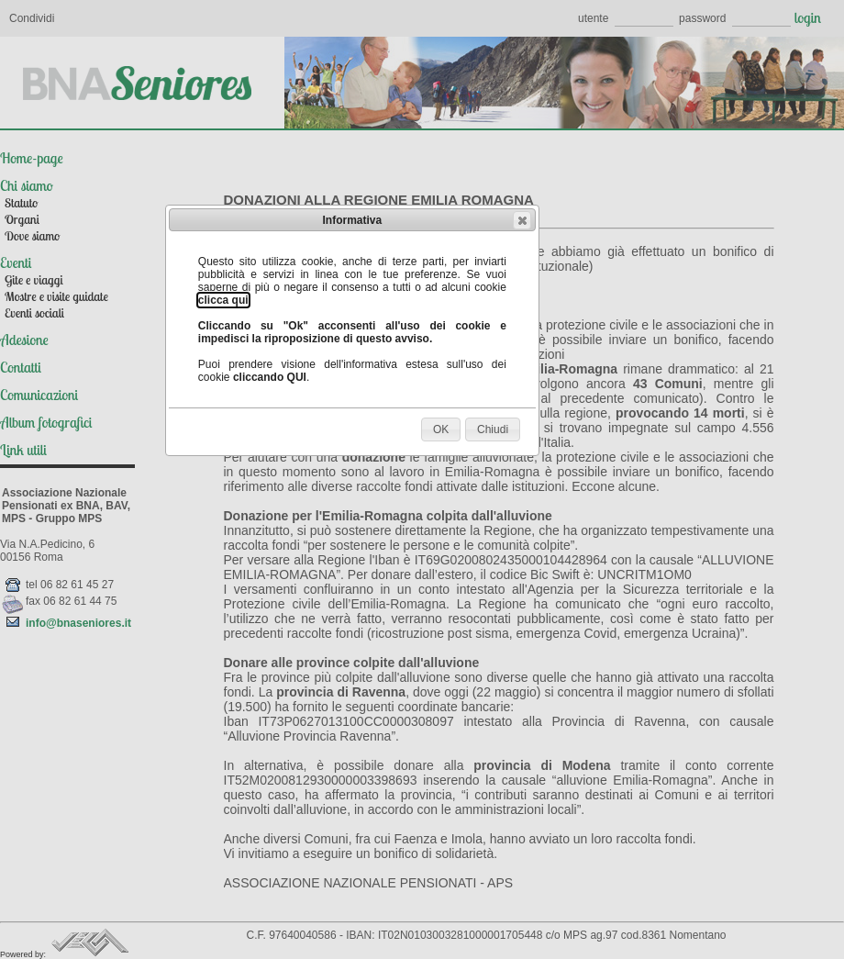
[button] (522, 220)
